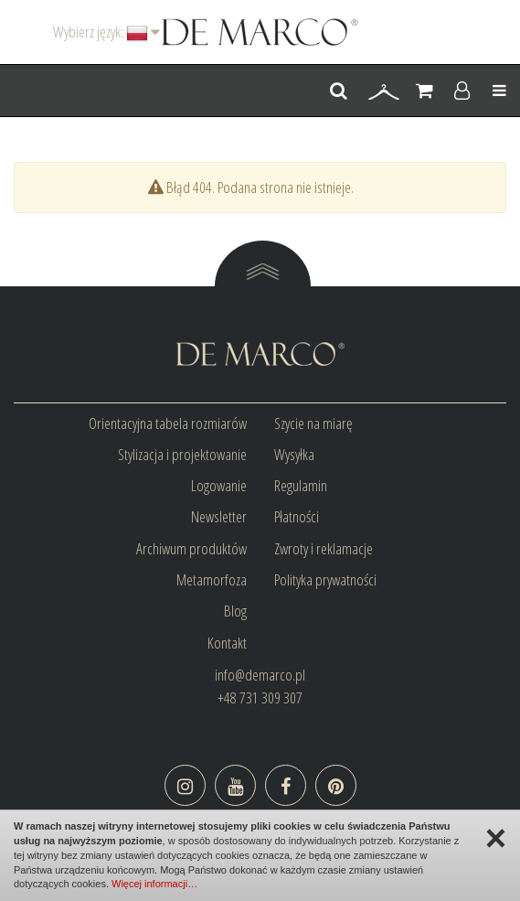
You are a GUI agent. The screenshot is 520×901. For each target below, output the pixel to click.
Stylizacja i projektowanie (182, 454)
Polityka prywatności (325, 579)
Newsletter (219, 516)
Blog (235, 610)
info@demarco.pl (260, 674)
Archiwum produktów (191, 548)
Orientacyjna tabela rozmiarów (168, 423)
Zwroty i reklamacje (323, 548)
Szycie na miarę (313, 423)
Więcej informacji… (154, 883)
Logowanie (219, 485)
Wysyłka (294, 454)
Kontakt (227, 642)
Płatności (296, 516)
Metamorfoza (211, 579)
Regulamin (300, 485)
